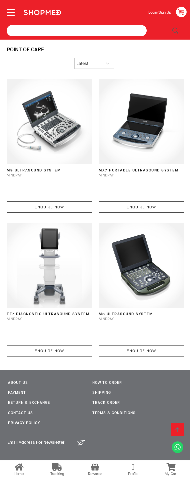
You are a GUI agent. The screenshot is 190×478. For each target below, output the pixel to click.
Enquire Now (49, 207)
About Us (18, 382)
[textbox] (77, 30)
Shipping (101, 392)
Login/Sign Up (159, 12)
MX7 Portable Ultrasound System (138, 170)
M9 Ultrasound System (34, 170)
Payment (17, 392)
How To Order (107, 382)
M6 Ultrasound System (126, 314)
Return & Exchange (29, 402)
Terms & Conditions (114, 412)
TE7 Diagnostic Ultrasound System (48, 314)
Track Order (106, 402)
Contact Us (20, 412)
